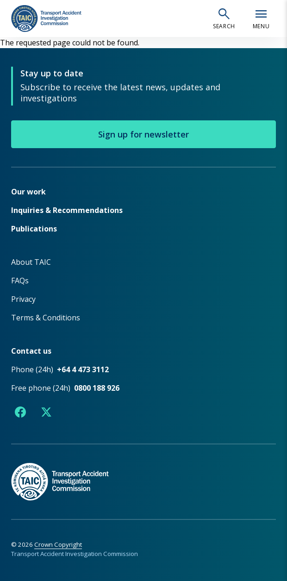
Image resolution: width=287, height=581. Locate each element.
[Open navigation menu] (261, 18)
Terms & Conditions (45, 317)
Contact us (31, 351)
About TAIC (31, 262)
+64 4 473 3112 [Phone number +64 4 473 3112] (83, 369)
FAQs (20, 280)
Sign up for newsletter (143, 134)
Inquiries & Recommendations (67, 210)
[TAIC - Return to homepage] (143, 472)
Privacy (23, 299)
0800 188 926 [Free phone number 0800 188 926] (96, 388)
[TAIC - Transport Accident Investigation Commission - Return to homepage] (46, 18)
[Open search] (224, 18)
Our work (28, 192)
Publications (34, 229)
